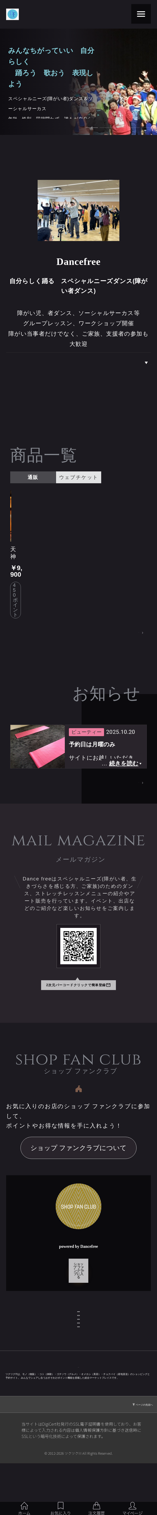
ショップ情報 (78, 1275)
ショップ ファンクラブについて (78, 1113)
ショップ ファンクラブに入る (78, 1232)
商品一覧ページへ (119, 597)
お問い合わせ (78, 1296)
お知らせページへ (118, 748)
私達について (135, 363)
